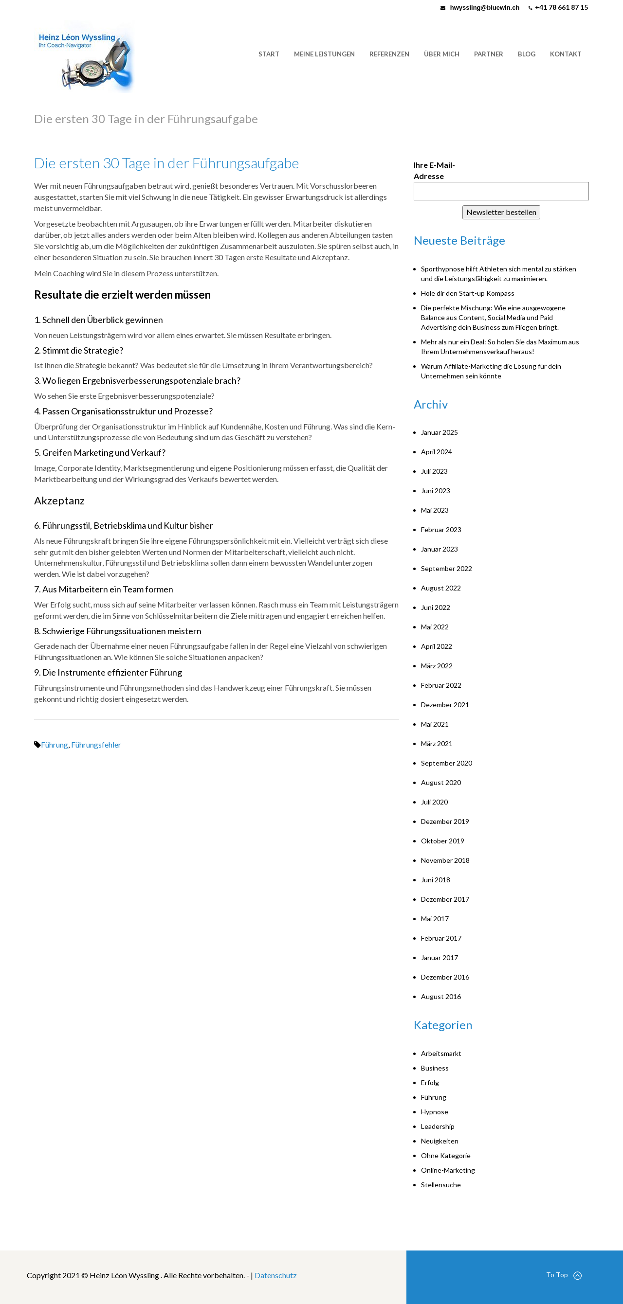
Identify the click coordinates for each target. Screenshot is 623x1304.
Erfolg (430, 1082)
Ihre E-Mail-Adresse (434, 170)
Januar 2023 (439, 549)
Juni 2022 (435, 607)
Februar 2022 (441, 685)
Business (435, 1068)
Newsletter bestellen (501, 211)
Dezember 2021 (445, 704)
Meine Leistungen (324, 54)
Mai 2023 (435, 510)
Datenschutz (276, 1275)
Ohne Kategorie (446, 1155)
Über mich (441, 54)
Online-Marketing (448, 1170)
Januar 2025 (439, 432)
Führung (54, 744)
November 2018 (445, 860)
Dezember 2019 (445, 821)
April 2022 (436, 646)
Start (268, 54)
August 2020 (441, 782)
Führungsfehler (96, 744)
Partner (488, 54)
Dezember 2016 (445, 977)
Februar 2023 (441, 529)
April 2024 (436, 451)
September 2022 (446, 568)
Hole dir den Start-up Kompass (467, 293)
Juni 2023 (435, 490)
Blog (526, 54)
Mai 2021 (435, 724)
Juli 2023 (434, 471)
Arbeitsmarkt (441, 1053)
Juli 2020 (434, 802)
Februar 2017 (441, 938)
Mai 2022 (435, 627)
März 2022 (437, 665)
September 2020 (446, 763)
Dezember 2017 (445, 899)
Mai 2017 (435, 918)
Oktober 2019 (442, 841)
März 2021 (437, 743)
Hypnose (434, 1112)
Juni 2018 (435, 879)
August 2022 (441, 588)
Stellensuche (441, 1184)
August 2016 (441, 996)
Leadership (438, 1126)
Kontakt (566, 54)
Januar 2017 (439, 957)
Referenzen (389, 54)
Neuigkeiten (439, 1141)
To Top (564, 1275)
